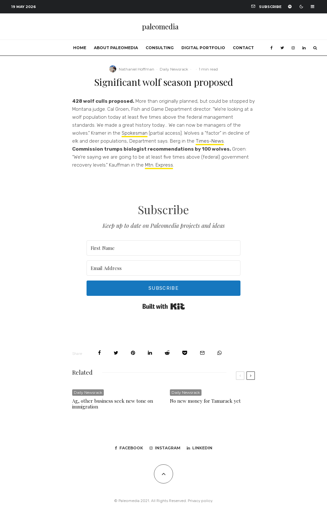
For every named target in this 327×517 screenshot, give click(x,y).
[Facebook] (272, 48)
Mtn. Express (159, 165)
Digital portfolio (203, 47)
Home (79, 47)
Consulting (160, 47)
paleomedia (160, 26)
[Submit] (167, 352)
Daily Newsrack (174, 69)
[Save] (184, 352)
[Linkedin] (304, 48)
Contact (243, 47)
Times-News (210, 141)
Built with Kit (163, 306)
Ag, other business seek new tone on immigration (112, 403)
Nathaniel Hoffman (136, 69)
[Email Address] (164, 268)
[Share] (99, 352)
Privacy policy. (200, 500)
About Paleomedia (116, 47)
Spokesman (135, 133)
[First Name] (164, 248)
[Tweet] (116, 352)
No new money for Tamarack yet (205, 401)
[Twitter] (282, 48)
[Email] (202, 352)
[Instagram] (293, 48)
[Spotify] (290, 6)
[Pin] (133, 352)
